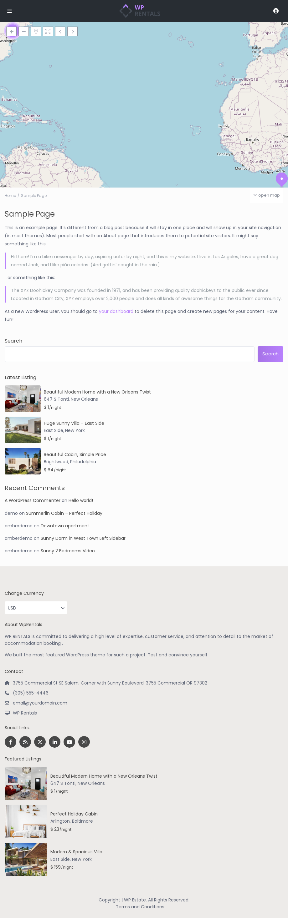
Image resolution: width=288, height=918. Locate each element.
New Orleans (84, 399)
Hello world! (81, 500)
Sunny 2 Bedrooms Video (68, 551)
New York (75, 430)
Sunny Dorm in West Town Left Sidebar (83, 538)
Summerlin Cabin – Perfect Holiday (64, 513)
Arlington (60, 821)
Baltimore (82, 821)
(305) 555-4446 (31, 693)
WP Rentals (25, 713)
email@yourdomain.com (40, 703)
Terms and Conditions (140, 907)
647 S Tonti (56, 399)
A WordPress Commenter (32, 500)
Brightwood (56, 462)
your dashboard (116, 311)
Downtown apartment (65, 526)
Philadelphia (83, 462)
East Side (53, 430)
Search (13, 341)
